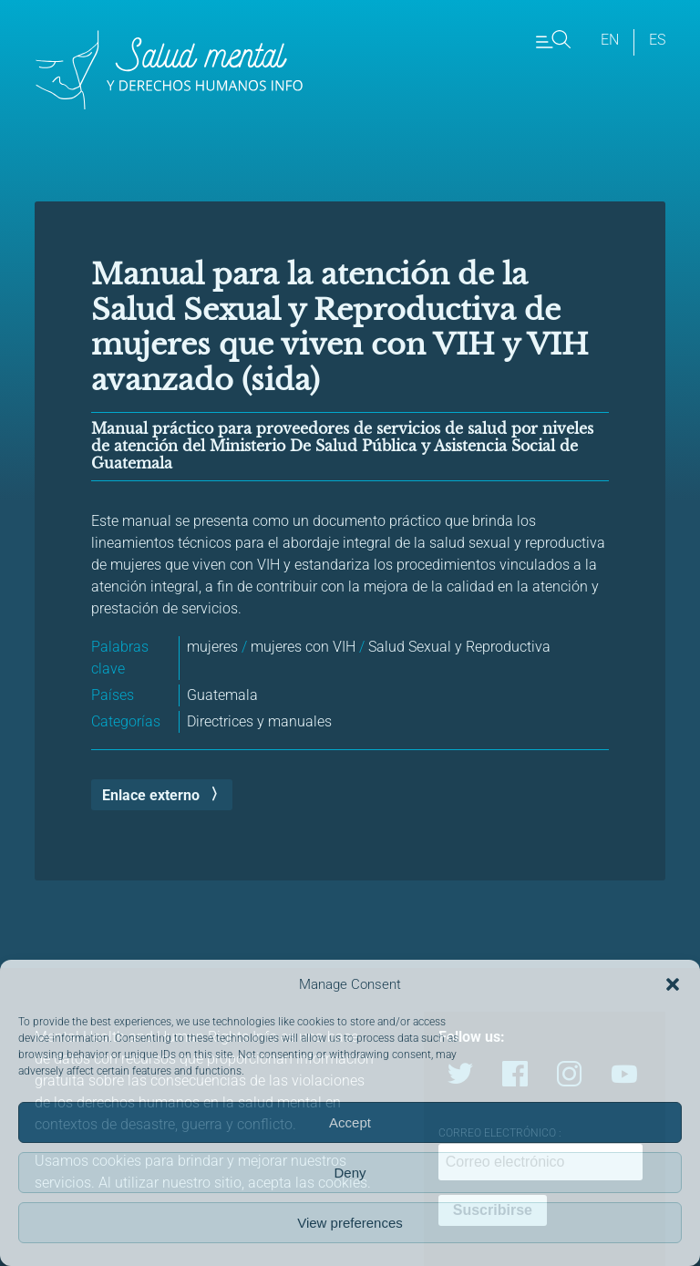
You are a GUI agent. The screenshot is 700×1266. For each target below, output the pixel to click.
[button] (673, 984)
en (610, 39)
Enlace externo (151, 795)
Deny (349, 1172)
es (657, 39)
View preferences (350, 1222)
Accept (350, 1122)
